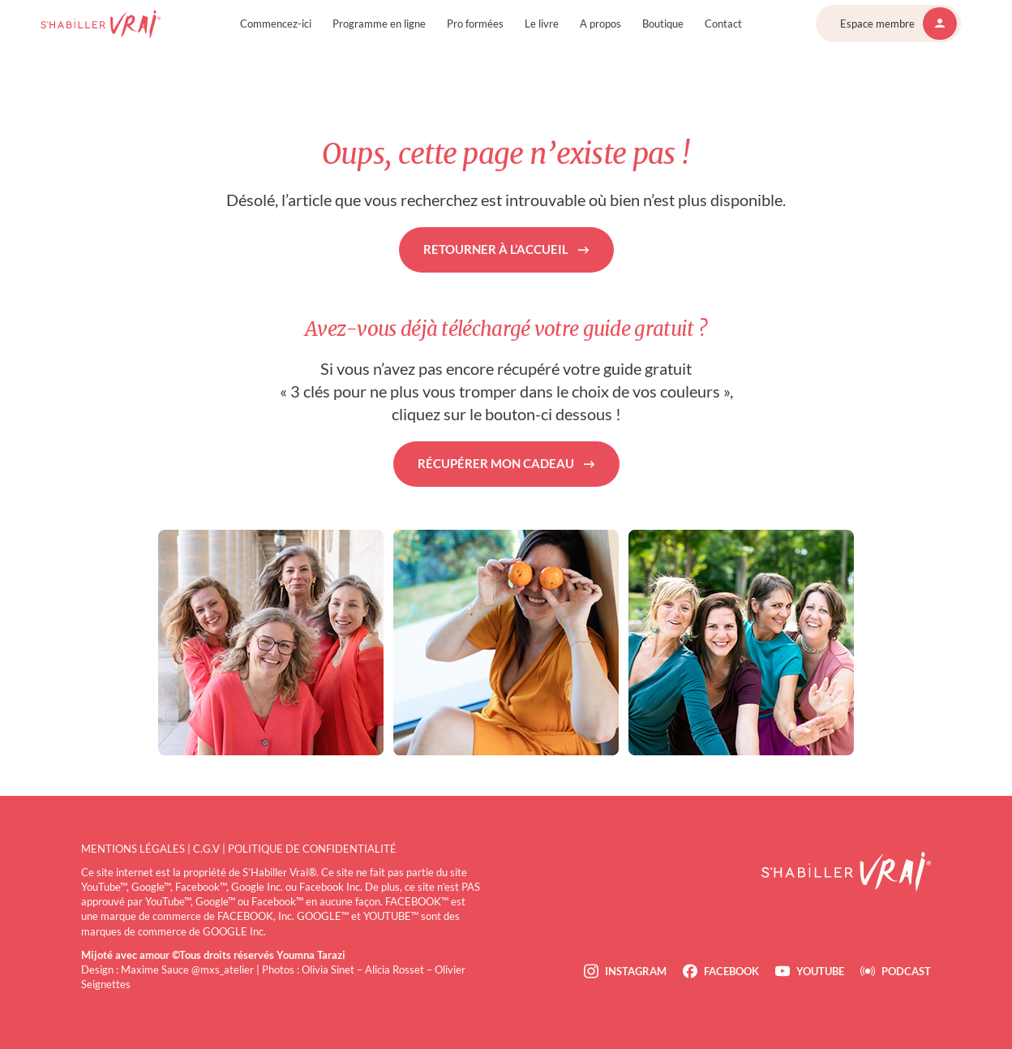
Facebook (731, 971)
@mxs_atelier (222, 969)
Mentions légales (133, 848)
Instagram (636, 971)
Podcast (906, 971)
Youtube (820, 971)
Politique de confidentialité (312, 848)
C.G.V (206, 848)
